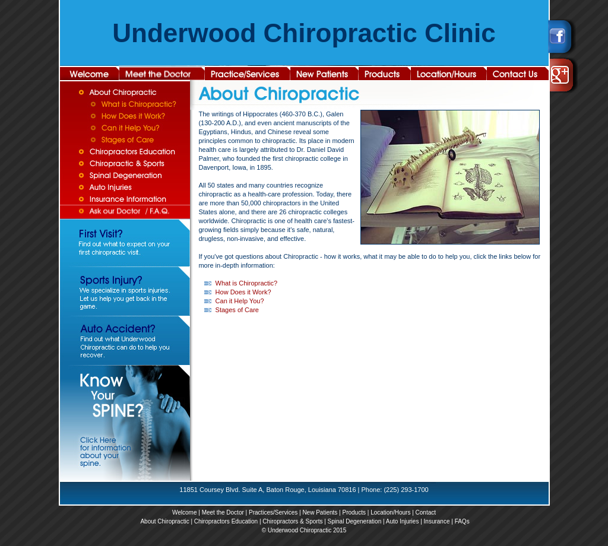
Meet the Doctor (223, 512)
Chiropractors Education (226, 521)
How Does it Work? (243, 292)
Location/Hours (390, 512)
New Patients (319, 512)
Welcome (184, 512)
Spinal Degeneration (355, 521)
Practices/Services (273, 512)
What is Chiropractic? (247, 283)
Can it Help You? (240, 300)
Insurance (437, 521)
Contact (426, 512)
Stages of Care (237, 309)
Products (353, 512)
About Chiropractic (164, 521)
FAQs (462, 521)
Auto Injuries (402, 521)
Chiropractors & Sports (292, 521)
